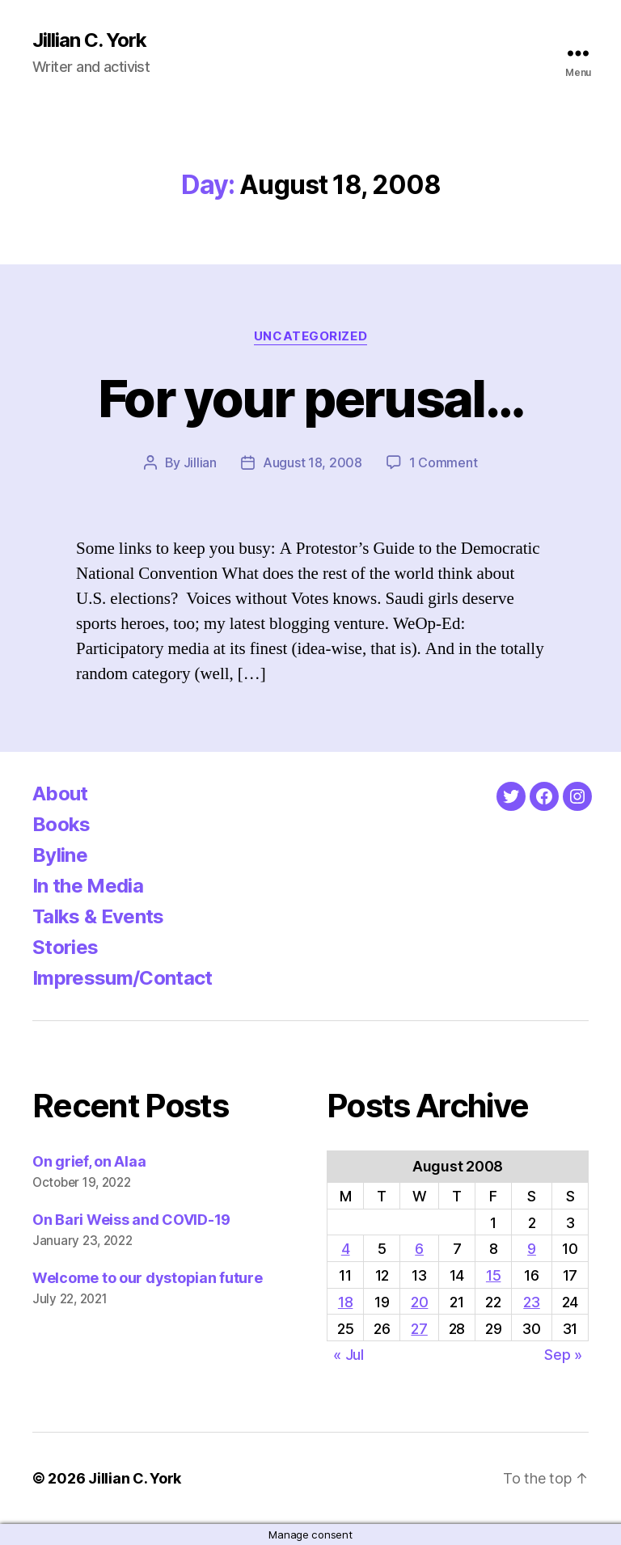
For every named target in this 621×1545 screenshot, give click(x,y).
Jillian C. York (89, 40)
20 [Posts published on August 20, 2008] (419, 1302)
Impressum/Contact (122, 978)
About (60, 793)
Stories (65, 947)
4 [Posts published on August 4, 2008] (345, 1248)
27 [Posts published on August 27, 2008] (419, 1328)
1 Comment (443, 462)
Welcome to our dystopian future (147, 1277)
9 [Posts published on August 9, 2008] (531, 1248)
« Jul (348, 1354)
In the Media (87, 885)
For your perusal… (310, 398)
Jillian (200, 462)
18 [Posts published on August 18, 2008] (345, 1302)
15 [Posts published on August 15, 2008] (493, 1275)
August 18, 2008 (312, 462)
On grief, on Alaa (89, 1161)
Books (61, 824)
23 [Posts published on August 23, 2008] (531, 1302)
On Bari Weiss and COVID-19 (131, 1219)
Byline (59, 855)
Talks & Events (98, 916)
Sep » (563, 1354)
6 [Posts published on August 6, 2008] (419, 1248)
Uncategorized (310, 336)
